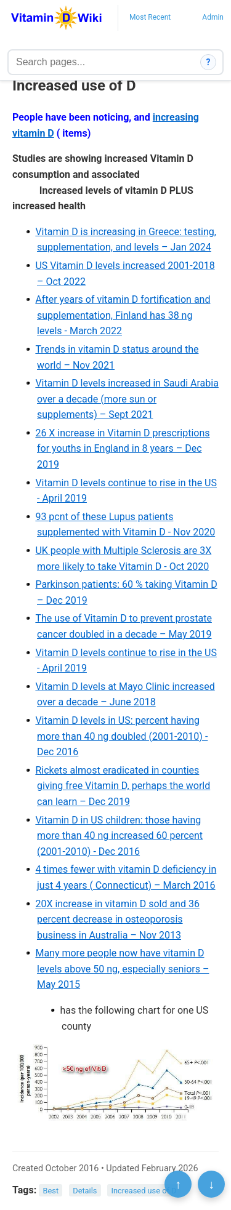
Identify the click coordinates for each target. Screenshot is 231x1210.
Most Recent (150, 17)
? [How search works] (208, 62)
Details (85, 1190)
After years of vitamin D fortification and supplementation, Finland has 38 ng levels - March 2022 (122, 315)
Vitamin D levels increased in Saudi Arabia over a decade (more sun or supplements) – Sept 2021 (126, 398)
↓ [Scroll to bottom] (211, 1184)
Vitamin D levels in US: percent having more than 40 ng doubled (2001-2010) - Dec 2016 (121, 736)
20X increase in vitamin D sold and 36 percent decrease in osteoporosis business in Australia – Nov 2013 (117, 919)
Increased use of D (144, 1190)
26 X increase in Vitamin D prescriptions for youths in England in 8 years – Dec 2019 (122, 448)
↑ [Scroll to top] (178, 1184)
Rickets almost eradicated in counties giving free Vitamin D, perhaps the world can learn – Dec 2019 (122, 785)
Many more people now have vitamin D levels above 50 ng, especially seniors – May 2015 (122, 968)
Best (51, 1190)
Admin (213, 17)
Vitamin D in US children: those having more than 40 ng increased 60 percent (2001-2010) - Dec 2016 (119, 835)
